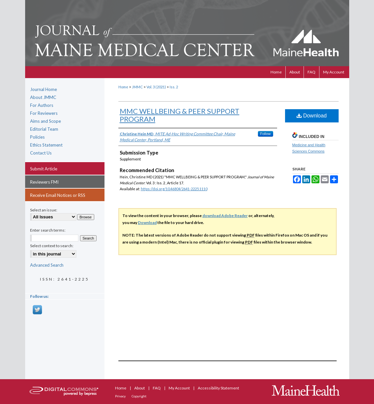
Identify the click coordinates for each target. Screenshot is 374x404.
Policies (37, 137)
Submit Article (43, 168)
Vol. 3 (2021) (156, 87)
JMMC (137, 87)
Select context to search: (51, 245)
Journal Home (43, 89)
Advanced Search (46, 265)
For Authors (41, 105)
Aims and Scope (45, 121)
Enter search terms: (47, 230)
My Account (179, 387)
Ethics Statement (46, 145)
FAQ (157, 387)
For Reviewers (44, 113)
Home (123, 87)
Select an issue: (43, 209)
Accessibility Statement (218, 387)
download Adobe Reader (225, 215)
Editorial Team (44, 129)
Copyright (139, 396)
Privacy (120, 396)
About (139, 387)
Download (312, 115)
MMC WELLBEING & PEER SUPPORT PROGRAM (179, 115)
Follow (265, 134)
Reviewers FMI (44, 182)
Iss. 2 (174, 87)
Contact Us (41, 153)
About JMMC (43, 97)
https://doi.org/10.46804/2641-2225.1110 (174, 189)
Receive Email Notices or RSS (57, 195)
